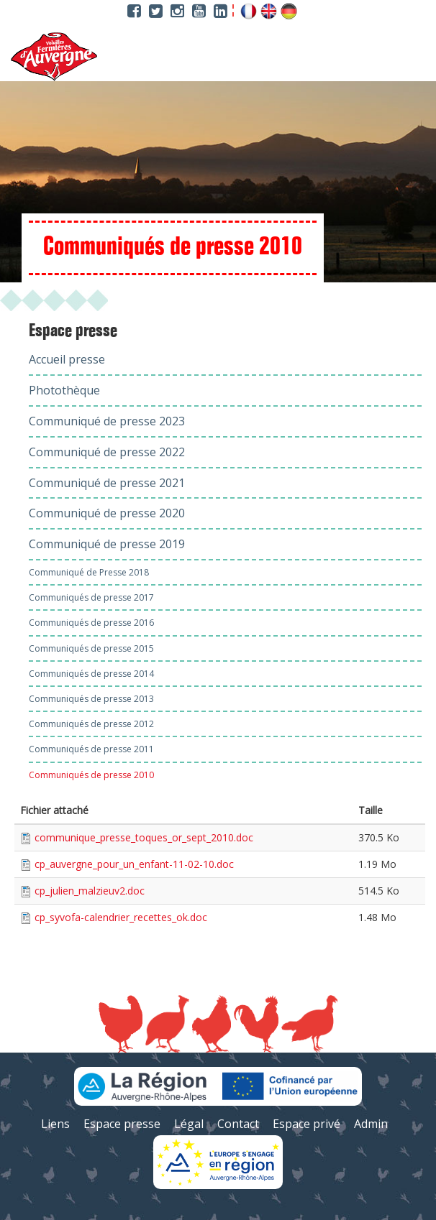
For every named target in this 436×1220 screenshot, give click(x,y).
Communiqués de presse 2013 (91, 699)
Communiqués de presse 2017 (91, 597)
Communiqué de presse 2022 (107, 452)
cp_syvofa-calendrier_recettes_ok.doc (121, 917)
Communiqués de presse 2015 (91, 648)
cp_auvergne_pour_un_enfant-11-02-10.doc (134, 864)
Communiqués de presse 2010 (91, 775)
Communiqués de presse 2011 (91, 749)
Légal (189, 1124)
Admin (371, 1124)
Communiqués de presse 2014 (91, 673)
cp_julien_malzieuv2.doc (90, 890)
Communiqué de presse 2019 (107, 544)
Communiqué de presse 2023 (107, 421)
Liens (55, 1124)
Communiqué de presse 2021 (107, 483)
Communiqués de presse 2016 (91, 622)
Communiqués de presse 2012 (91, 724)
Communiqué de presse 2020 (107, 513)
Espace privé (306, 1124)
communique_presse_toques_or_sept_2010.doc (144, 837)
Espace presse (73, 331)
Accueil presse (67, 359)
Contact (238, 1124)
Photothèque (64, 390)
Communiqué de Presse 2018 (89, 572)
